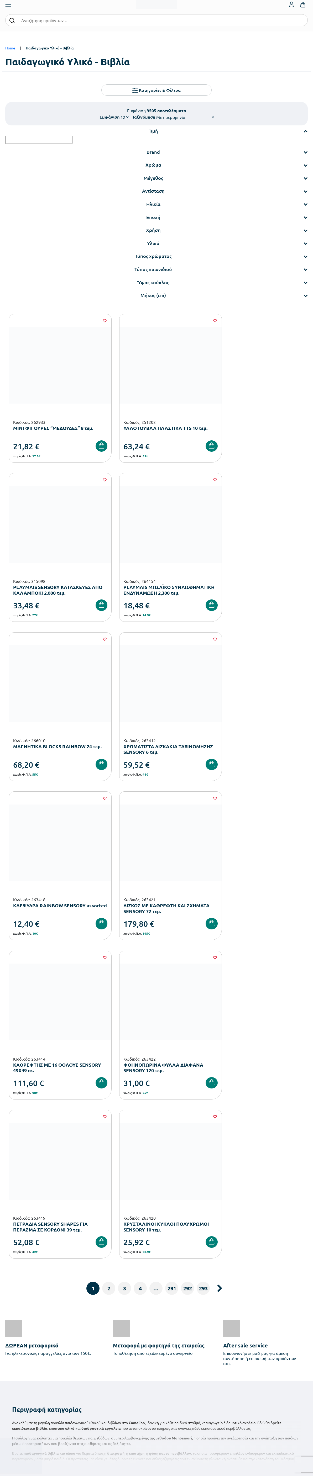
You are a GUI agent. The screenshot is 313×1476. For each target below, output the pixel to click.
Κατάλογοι (168, 1330)
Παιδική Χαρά (119, 1379)
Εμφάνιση (109, 117)
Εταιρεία (166, 1313)
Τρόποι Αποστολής (225, 1330)
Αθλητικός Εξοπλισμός (126, 1387)
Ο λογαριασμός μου (278, 1313)
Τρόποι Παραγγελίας (227, 1313)
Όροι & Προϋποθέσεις (228, 1347)
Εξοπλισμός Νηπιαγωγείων (129, 1337)
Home (10, 47)
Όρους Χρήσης (251, 1227)
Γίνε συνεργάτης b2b (176, 1355)
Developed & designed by (156, 1469)
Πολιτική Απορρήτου (227, 1355)
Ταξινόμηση (143, 117)
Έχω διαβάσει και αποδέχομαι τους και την (232, 1230)
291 (172, 941)
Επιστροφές (220, 1339)
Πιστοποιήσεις (171, 1322)
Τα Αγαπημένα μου (277, 1322)
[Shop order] (185, 117)
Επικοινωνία (272, 1330)
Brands (165, 1339)
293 (203, 941)
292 (187, 941)
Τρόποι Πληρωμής (225, 1322)
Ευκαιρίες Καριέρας (175, 1347)
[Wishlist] (95, 321)
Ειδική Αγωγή (118, 1395)
